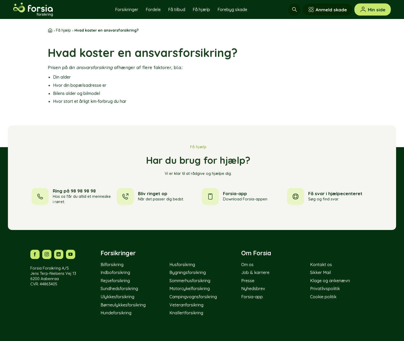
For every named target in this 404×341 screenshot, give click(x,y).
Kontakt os (321, 264)
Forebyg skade (232, 9)
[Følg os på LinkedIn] (58, 254)
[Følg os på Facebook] (35, 254)
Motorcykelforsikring (189, 288)
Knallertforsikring (186, 312)
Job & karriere (255, 272)
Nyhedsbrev (253, 288)
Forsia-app (252, 296)
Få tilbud (176, 9)
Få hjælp (201, 9)
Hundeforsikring (116, 312)
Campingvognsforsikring (193, 296)
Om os (247, 264)
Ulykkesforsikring (117, 296)
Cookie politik (323, 296)
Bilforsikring (112, 264)
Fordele (153, 9)
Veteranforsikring (186, 305)
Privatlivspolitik (325, 288)
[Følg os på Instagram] (46, 254)
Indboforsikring (115, 272)
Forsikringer (126, 9)
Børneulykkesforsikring (123, 305)
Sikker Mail (320, 272)
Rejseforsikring (115, 280)
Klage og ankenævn (330, 280)
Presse (247, 280)
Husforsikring (182, 264)
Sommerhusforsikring (189, 280)
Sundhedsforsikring (119, 288)
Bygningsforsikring (187, 272)
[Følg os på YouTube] (70, 254)
